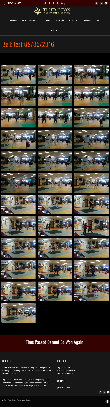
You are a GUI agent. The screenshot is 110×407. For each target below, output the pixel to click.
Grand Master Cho (30, 20)
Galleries (88, 20)
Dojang (47, 20)
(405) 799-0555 (12, 3)
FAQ (98, 20)
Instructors (74, 20)
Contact (54, 30)
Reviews (13, 20)
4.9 (55, 3)
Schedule (59, 20)
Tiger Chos (12, 400)
